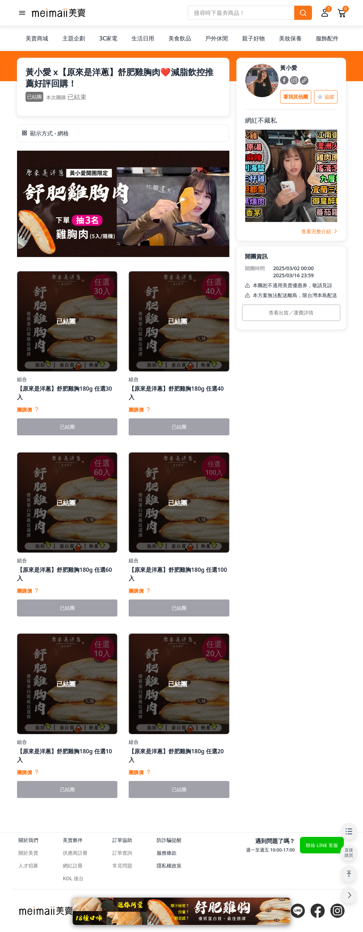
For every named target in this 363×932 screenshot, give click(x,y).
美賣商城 (37, 38)
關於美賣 (28, 852)
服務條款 (167, 852)
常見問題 (122, 865)
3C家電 (108, 38)
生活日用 (143, 38)
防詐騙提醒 (169, 840)
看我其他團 (295, 96)
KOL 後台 (73, 878)
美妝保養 (290, 38)
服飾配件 (327, 38)
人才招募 (28, 865)
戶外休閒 (216, 38)
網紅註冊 (73, 865)
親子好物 (253, 38)
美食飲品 (179, 38)
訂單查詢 (122, 852)
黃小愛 (288, 68)
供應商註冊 (75, 852)
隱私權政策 (169, 865)
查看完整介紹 (319, 231)
